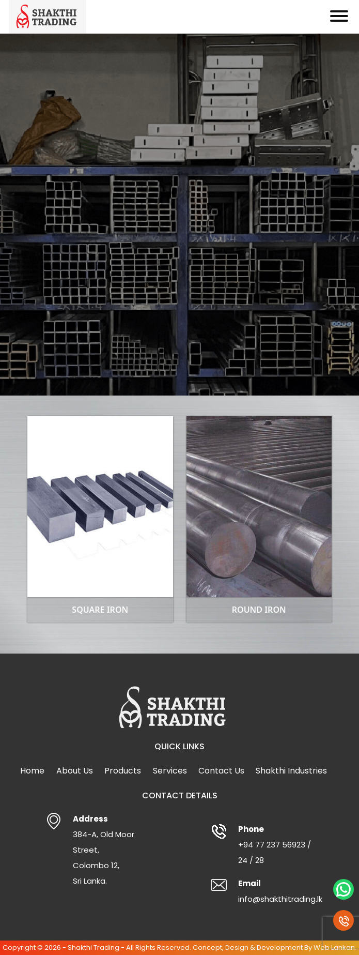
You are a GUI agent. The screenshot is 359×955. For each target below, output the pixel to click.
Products (122, 771)
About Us (74, 771)
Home (32, 771)
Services (170, 771)
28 (259, 860)
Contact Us (221, 771)
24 (242, 860)
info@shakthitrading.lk (280, 898)
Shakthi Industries (291, 771)
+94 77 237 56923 (271, 844)
